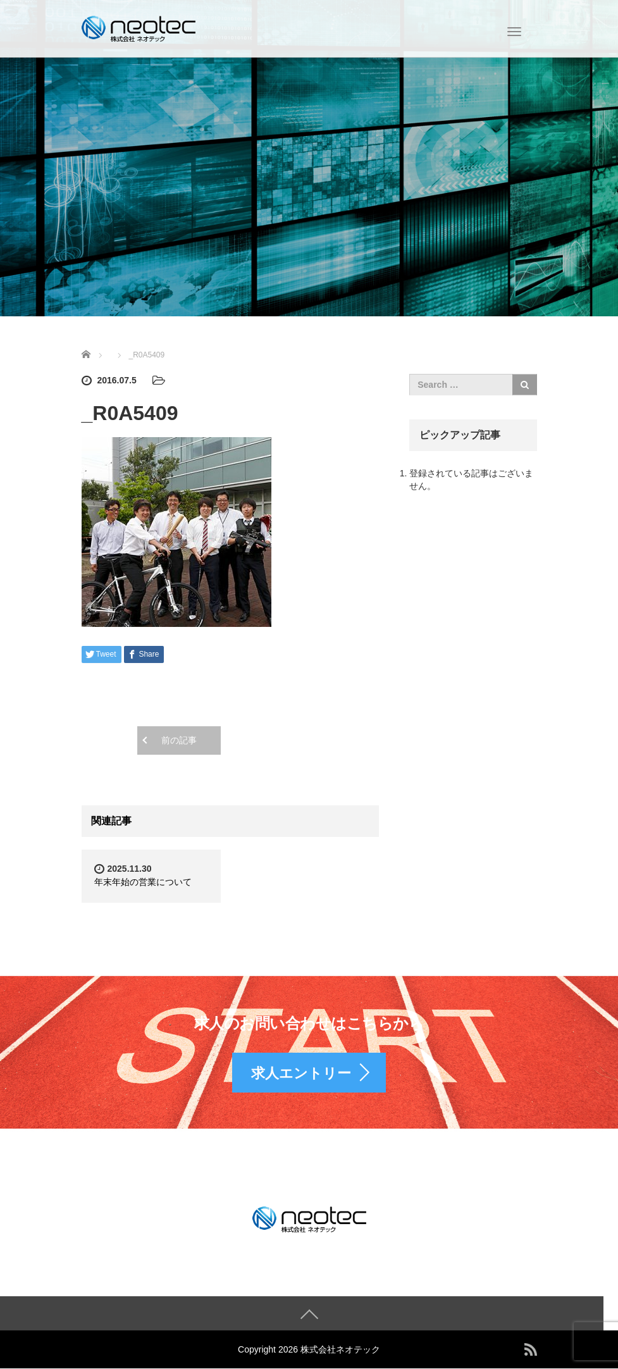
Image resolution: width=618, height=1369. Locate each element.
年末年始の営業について (143, 882)
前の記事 (179, 740)
